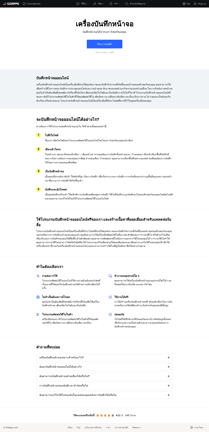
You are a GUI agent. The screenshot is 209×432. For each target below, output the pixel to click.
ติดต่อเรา (137, 427)
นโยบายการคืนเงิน (93, 427)
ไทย (78, 427)
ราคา (108, 427)
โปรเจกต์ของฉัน (31, 3)
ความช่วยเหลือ (121, 427)
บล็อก (69, 427)
